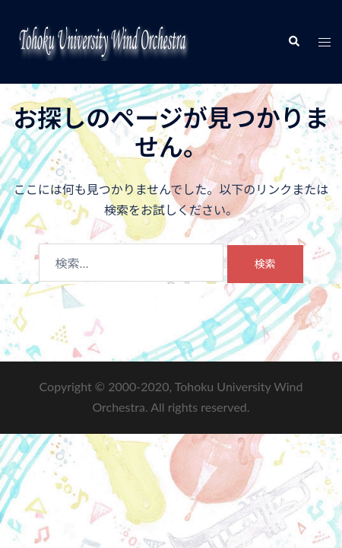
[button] (293, 42)
